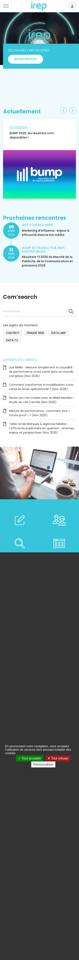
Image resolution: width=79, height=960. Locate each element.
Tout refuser (58, 758)
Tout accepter (29, 758)
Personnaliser (43, 764)
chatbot (13, 333)
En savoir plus (25, 78)
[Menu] (6, 6)
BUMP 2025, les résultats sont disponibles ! (32, 135)
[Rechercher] (39, 311)
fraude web (35, 333)
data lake (58, 333)
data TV (12, 340)
